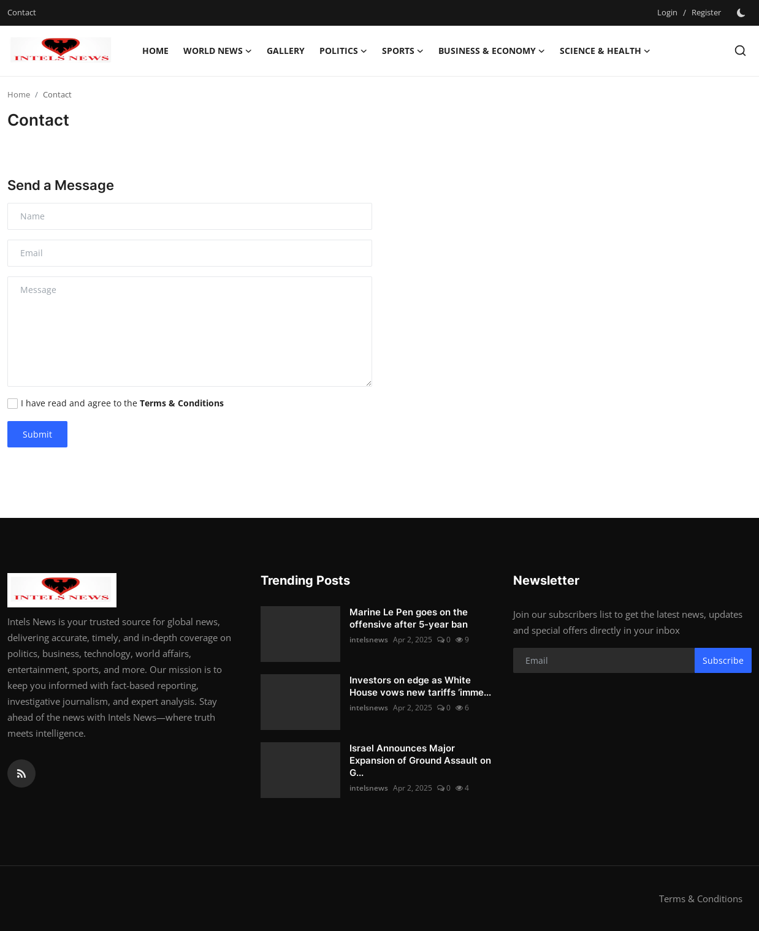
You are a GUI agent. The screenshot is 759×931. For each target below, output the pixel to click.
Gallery (286, 50)
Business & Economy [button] (491, 51)
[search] (740, 50)
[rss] (21, 773)
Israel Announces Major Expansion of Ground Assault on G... (420, 760)
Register (706, 12)
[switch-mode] (742, 13)
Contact (21, 12)
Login (667, 12)
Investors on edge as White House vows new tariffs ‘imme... (420, 686)
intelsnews (368, 639)
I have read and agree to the (122, 403)
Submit (37, 434)
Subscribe (723, 660)
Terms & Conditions (700, 898)
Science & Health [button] (605, 51)
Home (155, 50)
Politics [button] (343, 51)
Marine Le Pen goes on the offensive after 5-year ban (408, 618)
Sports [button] (403, 51)
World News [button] (217, 51)
